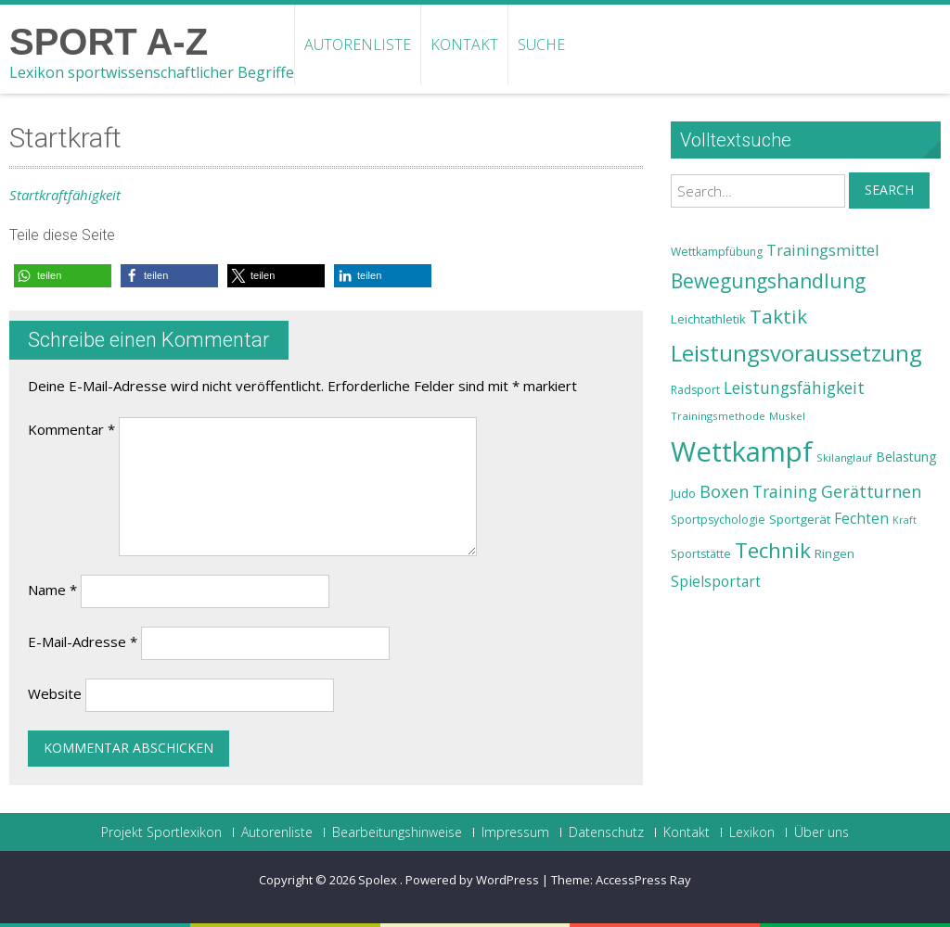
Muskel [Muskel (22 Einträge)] (787, 416)
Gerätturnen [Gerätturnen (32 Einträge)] (871, 491)
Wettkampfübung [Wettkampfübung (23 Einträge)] (717, 252)
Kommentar (71, 429)
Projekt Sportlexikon (161, 832)
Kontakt (464, 44)
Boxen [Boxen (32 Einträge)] (724, 491)
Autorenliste (357, 44)
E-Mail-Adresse (82, 641)
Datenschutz (606, 832)
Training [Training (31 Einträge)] (784, 491)
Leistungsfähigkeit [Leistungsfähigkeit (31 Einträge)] (794, 387)
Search (889, 189)
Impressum (515, 832)
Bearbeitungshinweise (397, 832)
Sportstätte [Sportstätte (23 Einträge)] (701, 554)
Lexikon (752, 832)
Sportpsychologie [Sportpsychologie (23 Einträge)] (718, 519)
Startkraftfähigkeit (65, 194)
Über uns (821, 832)
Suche (541, 44)
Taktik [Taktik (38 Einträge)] (778, 316)
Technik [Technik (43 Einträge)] (773, 550)
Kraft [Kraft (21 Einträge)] (904, 520)
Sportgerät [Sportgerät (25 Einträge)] (799, 519)
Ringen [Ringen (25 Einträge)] (834, 553)
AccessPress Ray (643, 879)
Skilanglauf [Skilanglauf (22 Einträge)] (844, 457)
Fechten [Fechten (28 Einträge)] (861, 518)
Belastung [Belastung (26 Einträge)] (906, 456)
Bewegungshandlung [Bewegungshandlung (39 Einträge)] (768, 281)
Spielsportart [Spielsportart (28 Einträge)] (716, 581)
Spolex (379, 879)
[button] (62, 275)
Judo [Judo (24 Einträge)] (683, 493)
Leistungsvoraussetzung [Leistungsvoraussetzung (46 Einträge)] (796, 353)
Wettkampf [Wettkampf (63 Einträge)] (742, 451)
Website (55, 693)
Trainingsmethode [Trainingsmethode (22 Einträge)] (718, 416)
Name (52, 589)
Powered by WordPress (472, 879)
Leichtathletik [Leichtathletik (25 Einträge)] (708, 319)
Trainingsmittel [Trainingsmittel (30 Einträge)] (822, 249)
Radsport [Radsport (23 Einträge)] (695, 390)
